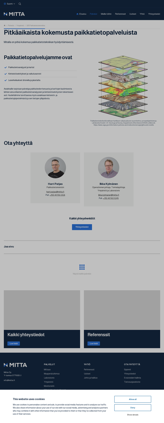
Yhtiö (142, 14)
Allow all (133, 399)
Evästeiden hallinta (132, 379)
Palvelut (93, 14)
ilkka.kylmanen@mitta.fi (108, 195)
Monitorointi (49, 387)
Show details (132, 415)
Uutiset (132, 14)
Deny (132, 408)
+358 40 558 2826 (57, 195)
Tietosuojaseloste (132, 383)
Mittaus (47, 371)
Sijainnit (127, 371)
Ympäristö (48, 383)
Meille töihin (106, 14)
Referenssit (120, 14)
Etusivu (82, 14)
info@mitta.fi (9, 381)
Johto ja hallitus (91, 379)
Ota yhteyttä (132, 366)
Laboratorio (49, 379)
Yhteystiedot (154, 14)
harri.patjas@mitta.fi (55, 192)
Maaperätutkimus (52, 375)
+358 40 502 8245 (111, 198)
